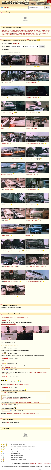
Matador (7, 235)
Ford (29, 82)
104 (7, 128)
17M (36, 82)
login (8, 422)
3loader (15, 43)
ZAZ (5, 297)
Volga (11, 113)
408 (11, 189)
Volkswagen (7, 251)
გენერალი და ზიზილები (14, 31)
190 (38, 143)
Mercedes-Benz (5, 143)
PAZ (5, 220)
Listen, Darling (36, 31)
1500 (36, 251)
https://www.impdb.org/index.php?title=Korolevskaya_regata (22, 413)
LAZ (29, 128)
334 (16, 159)
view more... (36, 34)
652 (7, 220)
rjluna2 (3, 376)
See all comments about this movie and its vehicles (15, 317)
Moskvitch (31, 174)
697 (32, 128)
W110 (40, 143)
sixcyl (3, 405)
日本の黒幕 (38, 33)
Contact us (40, 463)
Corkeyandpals (6, 411)
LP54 (18, 159)
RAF (29, 220)
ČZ (26, 67)
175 (28, 67)
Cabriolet (15, 251)
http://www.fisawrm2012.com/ (9, 367)
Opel (5, 205)
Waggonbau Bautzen (33, 281)
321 (11, 174)
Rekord (8, 205)
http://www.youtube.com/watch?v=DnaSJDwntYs (15, 398)
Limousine (37, 266)
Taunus (33, 82)
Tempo (3, 235)
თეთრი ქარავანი (17, 33)
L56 (38, 159)
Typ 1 (20, 251)
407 (35, 174)
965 (7, 297)
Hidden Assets (24, 30)
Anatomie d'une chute (6, 33)
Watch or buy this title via (11, 307)
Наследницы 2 (45, 31)
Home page (6, 7)
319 (36, 159)
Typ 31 (40, 251)
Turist (35, 128)
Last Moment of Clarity (29, 33)
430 (35, 189)
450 (29, 235)
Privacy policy (46, 463)
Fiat (5, 82)
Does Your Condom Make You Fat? (23, 34)
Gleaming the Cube (33, 30)
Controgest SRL (33, 463)
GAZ (2, 97)
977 (32, 220)
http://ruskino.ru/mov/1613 (8, 324)
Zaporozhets (13, 297)
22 (33, 113)
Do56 (40, 281)
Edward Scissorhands (27, 31)
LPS (13, 159)
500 (7, 82)
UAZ (27, 235)
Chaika (36, 97)
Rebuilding (4, 31)
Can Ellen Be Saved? (44, 30)
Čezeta (31, 67)
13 (33, 97)
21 (8, 113)
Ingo (3, 348)
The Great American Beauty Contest (10, 30)
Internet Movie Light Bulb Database (19, 384)
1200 (12, 251)
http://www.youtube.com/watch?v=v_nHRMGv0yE (26, 402)
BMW (5, 67)
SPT (5, 128)
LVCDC (19, 43)
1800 (8, 67)
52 (4, 97)
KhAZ (2, 128)
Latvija (36, 220)
